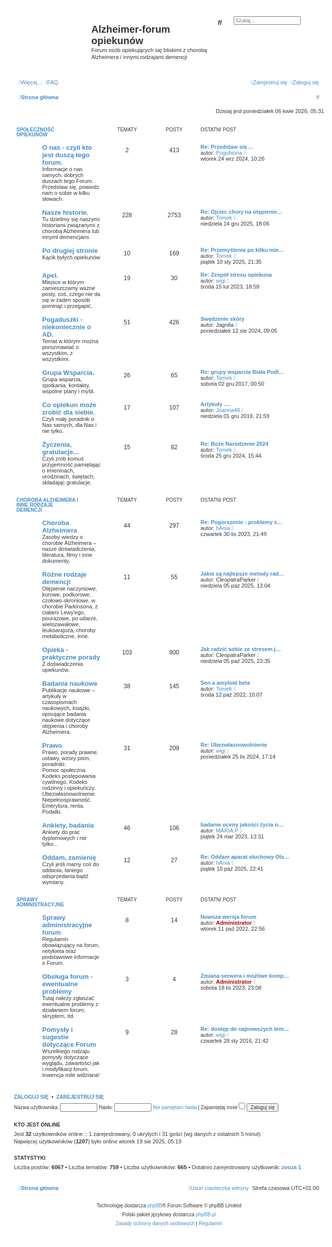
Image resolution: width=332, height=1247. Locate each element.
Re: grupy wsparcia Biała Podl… (242, 372)
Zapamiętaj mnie (223, 1107)
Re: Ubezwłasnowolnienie (233, 745)
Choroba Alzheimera (59, 526)
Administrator (234, 923)
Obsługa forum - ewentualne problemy (67, 984)
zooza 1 (291, 1167)
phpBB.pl (206, 1214)
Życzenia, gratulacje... (60, 448)
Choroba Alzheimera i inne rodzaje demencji (47, 505)
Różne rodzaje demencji (64, 578)
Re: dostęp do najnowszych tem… (244, 1029)
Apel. (50, 275)
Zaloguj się (31, 1097)
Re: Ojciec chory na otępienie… (241, 212)
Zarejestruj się (80, 1097)
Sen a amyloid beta (225, 683)
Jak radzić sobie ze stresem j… (240, 649)
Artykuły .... (215, 404)
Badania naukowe (69, 683)
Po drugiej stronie (70, 250)
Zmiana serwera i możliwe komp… (244, 976)
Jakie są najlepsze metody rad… (242, 574)
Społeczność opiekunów (35, 132)
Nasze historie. (65, 212)
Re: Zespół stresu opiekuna (236, 275)
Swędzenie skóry (222, 319)
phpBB (154, 1205)
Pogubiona (229, 153)
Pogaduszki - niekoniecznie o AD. (66, 327)
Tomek (224, 218)
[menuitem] (51, 82)
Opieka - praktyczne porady (71, 653)
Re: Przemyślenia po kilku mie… (242, 250)
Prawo (52, 745)
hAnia (223, 528)
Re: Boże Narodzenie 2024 (234, 444)
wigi (220, 281)
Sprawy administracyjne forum (67, 925)
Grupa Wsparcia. (68, 372)
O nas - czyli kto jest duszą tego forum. (67, 155)
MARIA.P (227, 830)
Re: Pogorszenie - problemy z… (241, 522)
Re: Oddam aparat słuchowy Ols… (245, 857)
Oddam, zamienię (69, 857)
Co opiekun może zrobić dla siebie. (69, 408)
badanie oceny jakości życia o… (242, 825)
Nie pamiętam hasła (175, 1107)
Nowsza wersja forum (228, 917)
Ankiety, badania (68, 825)
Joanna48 (228, 410)
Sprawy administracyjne (40, 902)
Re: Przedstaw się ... (226, 147)
